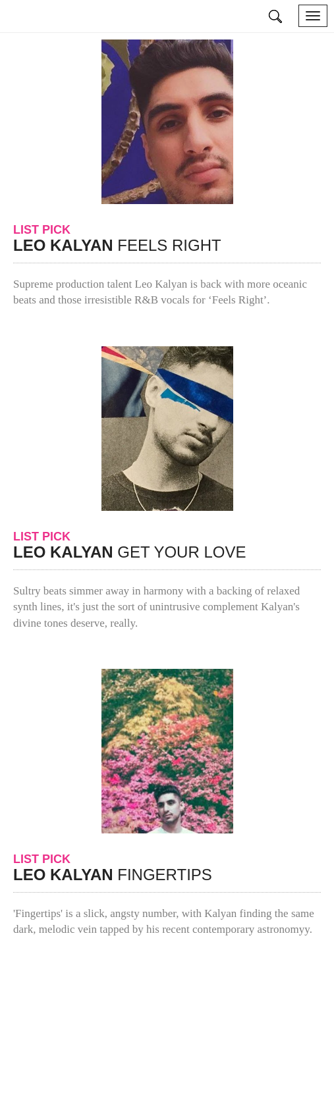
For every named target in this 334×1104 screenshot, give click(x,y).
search (276, 16)
